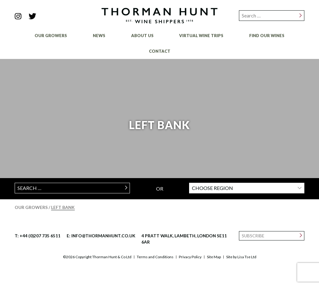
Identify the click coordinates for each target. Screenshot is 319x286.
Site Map (214, 257)
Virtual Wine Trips (201, 35)
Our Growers (51, 35)
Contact (159, 51)
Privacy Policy (190, 257)
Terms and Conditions (155, 257)
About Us (142, 35)
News (99, 35)
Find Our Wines (266, 35)
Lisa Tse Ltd (246, 256)
